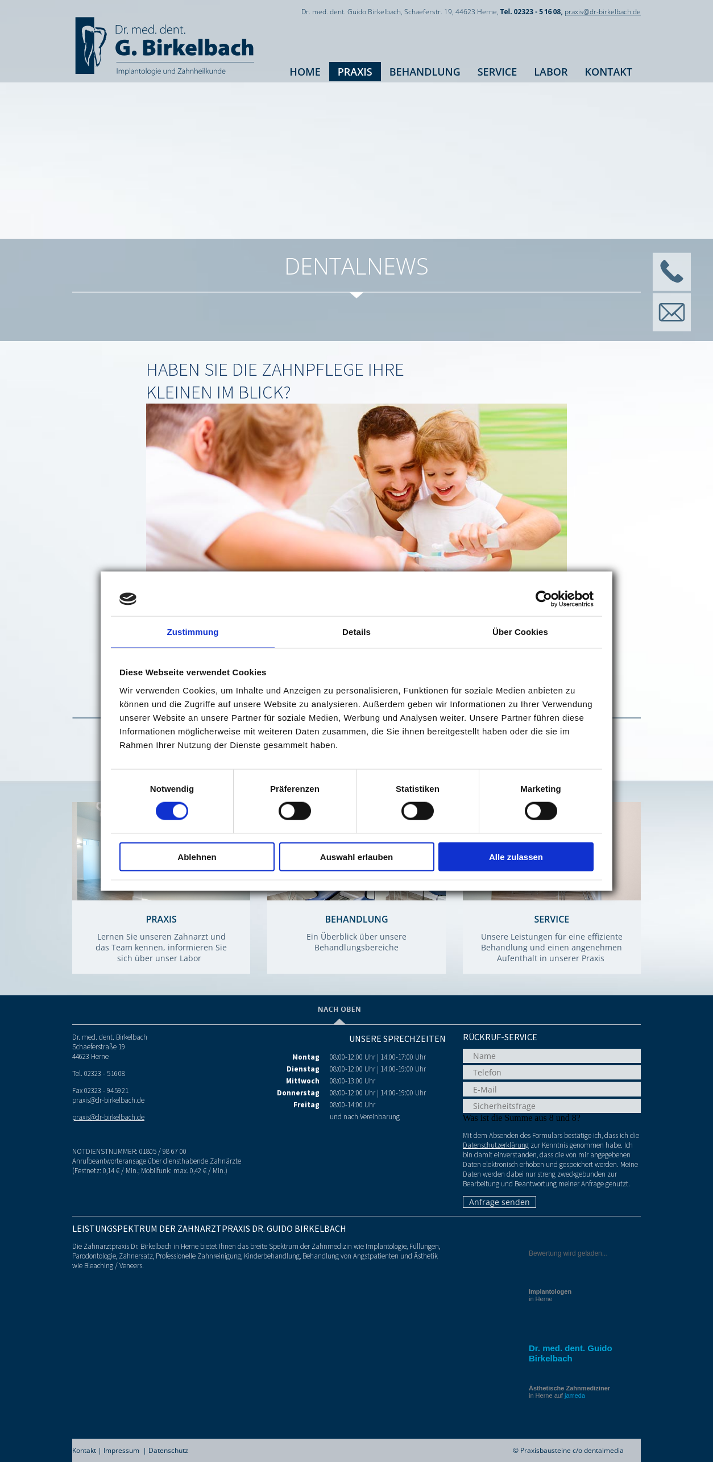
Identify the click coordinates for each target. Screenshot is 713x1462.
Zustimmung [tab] (193, 632)
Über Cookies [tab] (520, 632)
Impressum (121, 1450)
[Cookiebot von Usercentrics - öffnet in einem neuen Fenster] (544, 599)
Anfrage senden (499, 1202)
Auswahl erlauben (356, 856)
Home (304, 71)
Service (497, 71)
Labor (550, 71)
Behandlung (425, 71)
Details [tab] (356, 632)
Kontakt (608, 71)
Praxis (355, 71)
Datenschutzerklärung (496, 1145)
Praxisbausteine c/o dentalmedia (572, 1450)
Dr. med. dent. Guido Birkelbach (570, 1353)
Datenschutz (168, 1450)
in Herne (550, 1295)
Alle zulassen (516, 856)
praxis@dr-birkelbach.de (603, 11)
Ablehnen (196, 856)
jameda (575, 1395)
